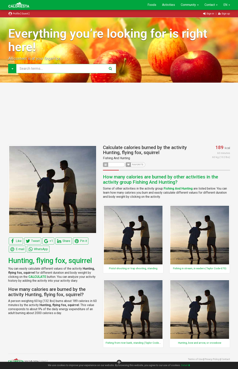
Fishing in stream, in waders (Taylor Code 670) (199, 268)
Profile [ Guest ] (19, 13)
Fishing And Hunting (116, 158)
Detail (185, 365)
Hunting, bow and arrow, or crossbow (199, 342)
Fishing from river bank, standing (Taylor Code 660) (135, 342)
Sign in (209, 13)
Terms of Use (195, 359)
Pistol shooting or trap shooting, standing (133, 268)
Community (190, 5)
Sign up (224, 13)
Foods (152, 5)
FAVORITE (134, 164)
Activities (168, 5)
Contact (211, 5)
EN (226, 5)
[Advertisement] (119, 114)
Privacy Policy (212, 359)
